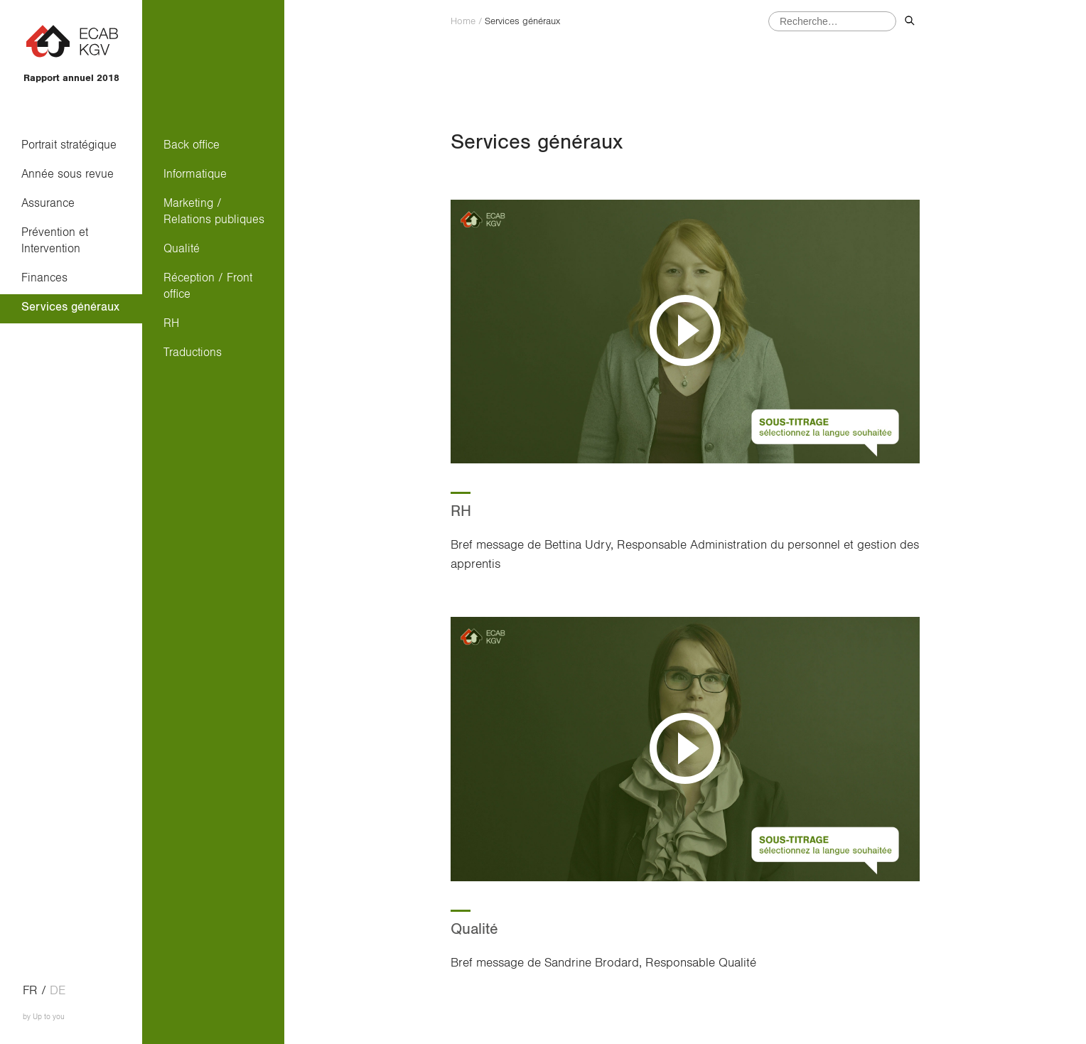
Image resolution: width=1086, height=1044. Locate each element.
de (57, 990)
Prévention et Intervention (58, 240)
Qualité (181, 248)
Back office (191, 145)
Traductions (192, 352)
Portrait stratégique (69, 145)
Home (463, 21)
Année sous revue (67, 174)
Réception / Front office (207, 285)
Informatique (195, 174)
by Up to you (44, 1017)
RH (171, 323)
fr (30, 990)
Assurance (48, 203)
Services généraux (70, 307)
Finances (44, 277)
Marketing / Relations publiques (213, 211)
